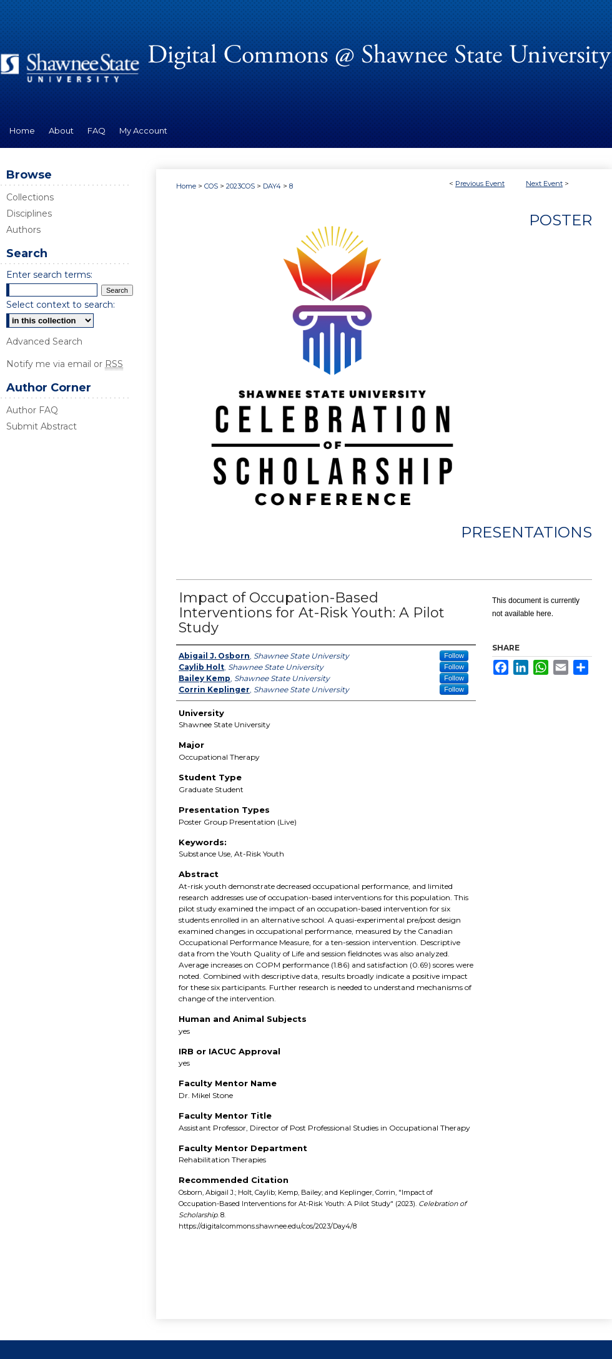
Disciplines (29, 213)
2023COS (241, 186)
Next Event (544, 183)
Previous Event (480, 183)
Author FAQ (32, 410)
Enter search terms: (49, 274)
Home (186, 186)
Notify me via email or (64, 364)
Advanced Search (44, 341)
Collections (30, 197)
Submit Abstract (41, 426)
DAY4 (273, 186)
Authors (23, 229)
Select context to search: (60, 304)
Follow (454, 655)
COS (212, 186)
